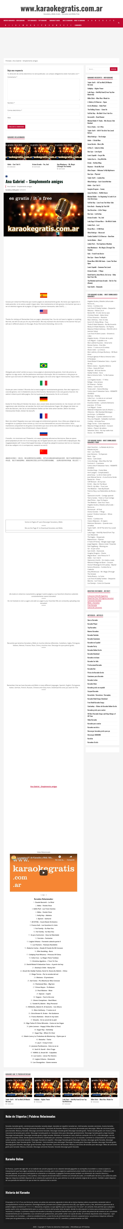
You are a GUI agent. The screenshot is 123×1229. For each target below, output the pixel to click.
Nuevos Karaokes (93, 631)
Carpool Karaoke (93, 691)
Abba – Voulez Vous (44, 906)
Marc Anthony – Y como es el (45, 1010)
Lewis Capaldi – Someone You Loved (99, 267)
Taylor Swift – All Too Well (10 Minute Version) (19, 1087)
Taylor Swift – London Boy (96, 178)
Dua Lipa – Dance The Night (96, 257)
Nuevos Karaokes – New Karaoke (14, 20)
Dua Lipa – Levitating (94, 214)
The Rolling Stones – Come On (97, 109)
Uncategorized (11, 1094)
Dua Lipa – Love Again (95, 151)
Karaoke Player (55, 20)
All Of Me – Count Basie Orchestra (44, 922)
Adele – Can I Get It (19, 151)
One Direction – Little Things (97, 210)
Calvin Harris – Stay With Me (97, 159)
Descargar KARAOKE (94, 735)
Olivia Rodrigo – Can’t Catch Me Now (99, 181)
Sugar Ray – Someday (45, 1030)
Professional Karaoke (95, 665)
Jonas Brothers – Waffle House (98, 193)
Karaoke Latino (92, 680)
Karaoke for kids (93, 661)
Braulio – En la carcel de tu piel (45, 1020)
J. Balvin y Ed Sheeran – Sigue (97, 102)
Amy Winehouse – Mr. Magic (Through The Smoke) (68, 151)
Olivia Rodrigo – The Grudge (97, 136)
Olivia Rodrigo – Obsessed (96, 232)
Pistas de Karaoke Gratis (96, 672)
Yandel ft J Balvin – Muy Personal (44, 1004)
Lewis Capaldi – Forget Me (96, 155)
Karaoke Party (92, 646)
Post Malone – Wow (45, 990)
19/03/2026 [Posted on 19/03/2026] (10, 1104)
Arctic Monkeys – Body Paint (97, 106)
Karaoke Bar (92, 669)
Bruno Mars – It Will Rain (96, 229)
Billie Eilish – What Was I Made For (99, 98)
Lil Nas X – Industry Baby (96, 148)
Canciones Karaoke (94, 600)
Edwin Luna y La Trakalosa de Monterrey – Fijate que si (45, 1036)
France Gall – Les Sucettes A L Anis (45, 925)
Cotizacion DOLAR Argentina (98, 596)
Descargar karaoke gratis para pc (99, 731)
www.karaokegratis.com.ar (62, 8)
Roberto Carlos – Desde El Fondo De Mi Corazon (45, 948)
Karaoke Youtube (93, 635)
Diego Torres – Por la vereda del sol (45, 974)
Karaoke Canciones (94, 639)
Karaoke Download (93, 654)
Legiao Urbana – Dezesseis (45, 1059)
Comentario (12, 77)
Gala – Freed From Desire (96, 254)
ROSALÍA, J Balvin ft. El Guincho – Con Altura (45, 1007)
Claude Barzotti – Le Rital (44, 902)
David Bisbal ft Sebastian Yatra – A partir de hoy (45, 964)
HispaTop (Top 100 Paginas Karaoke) (101, 598)
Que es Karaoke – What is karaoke (74, 20)
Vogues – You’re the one (45, 997)
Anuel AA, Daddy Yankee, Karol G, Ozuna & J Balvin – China (45, 971)
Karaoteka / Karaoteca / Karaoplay (99, 695)
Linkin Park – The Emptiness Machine (100, 244)
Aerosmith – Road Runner (96, 117)
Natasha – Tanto (45, 1039)
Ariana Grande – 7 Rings (95, 271)
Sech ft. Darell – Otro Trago (45, 1049)
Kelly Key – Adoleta (44, 915)
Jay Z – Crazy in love (44, 1043)
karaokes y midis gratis (12, 190)
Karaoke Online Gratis (95, 650)
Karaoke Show (92, 684)
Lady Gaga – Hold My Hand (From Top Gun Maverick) (75, 1087)
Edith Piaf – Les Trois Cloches (44, 909)
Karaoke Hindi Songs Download (97, 699)
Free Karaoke (92, 605)
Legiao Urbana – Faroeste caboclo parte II (45, 941)
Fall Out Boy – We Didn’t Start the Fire (100, 113)
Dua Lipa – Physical (94, 174)
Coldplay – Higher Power (95, 88)
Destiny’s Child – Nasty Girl (45, 968)
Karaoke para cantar (94, 723)
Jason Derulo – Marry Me (96, 144)
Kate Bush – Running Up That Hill (98, 206)
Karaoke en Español (94, 642)
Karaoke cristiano (93, 657)
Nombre (11, 103)
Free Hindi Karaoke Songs (96, 702)
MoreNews (75, 1227)
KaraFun (90, 738)
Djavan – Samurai (44, 919)
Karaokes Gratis (93, 742)
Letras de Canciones (95, 607)
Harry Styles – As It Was (96, 127)
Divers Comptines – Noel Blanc (45, 1000)
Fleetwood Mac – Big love (44, 984)
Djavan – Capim (45, 994)
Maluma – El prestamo (44, 977)
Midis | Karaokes (94, 603)
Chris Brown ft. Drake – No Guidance (45, 1013)
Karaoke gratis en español (96, 687)
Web (9, 118)
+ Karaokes (77, 25)
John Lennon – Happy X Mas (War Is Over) (45, 1026)
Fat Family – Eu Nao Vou (44, 928)
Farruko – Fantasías (44, 938)
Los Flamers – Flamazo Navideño (45, 945)
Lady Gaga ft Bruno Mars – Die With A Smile (102, 221)
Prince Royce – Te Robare (44, 987)
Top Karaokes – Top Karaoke (37, 20)
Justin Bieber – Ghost (95, 240)
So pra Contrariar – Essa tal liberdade (45, 935)
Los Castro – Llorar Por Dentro (44, 1056)
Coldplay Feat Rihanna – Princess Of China (45, 955)
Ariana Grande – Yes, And (43, 151)
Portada (8, 61)
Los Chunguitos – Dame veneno (45, 1062)
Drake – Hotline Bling (94, 163)
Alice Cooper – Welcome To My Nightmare (101, 170)
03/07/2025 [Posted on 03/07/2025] (37, 167)
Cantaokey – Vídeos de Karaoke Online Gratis (102, 706)
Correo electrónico (14, 110)
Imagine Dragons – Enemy (96, 189)
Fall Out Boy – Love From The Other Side (101, 202)
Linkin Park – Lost (93, 225)
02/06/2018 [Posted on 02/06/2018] (23, 190)
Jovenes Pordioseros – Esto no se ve (45, 1046)
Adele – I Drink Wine (94, 140)
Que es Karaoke (93, 620)
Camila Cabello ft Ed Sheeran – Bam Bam (101, 236)
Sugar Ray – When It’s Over (45, 1033)
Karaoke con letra (93, 727)
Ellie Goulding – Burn (45, 951)
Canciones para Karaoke (95, 676)
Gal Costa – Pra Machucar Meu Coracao (45, 981)
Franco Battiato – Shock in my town (45, 1017)
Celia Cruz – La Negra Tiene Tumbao (45, 958)
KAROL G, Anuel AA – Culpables (45, 1053)
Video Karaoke (92, 720)
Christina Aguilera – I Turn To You (45, 961)
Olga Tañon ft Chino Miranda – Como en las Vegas (45, 1023)
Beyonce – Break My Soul (96, 166)
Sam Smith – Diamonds (95, 287)
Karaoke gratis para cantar (97, 710)
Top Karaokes (92, 627)
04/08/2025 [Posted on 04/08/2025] (12, 167)
